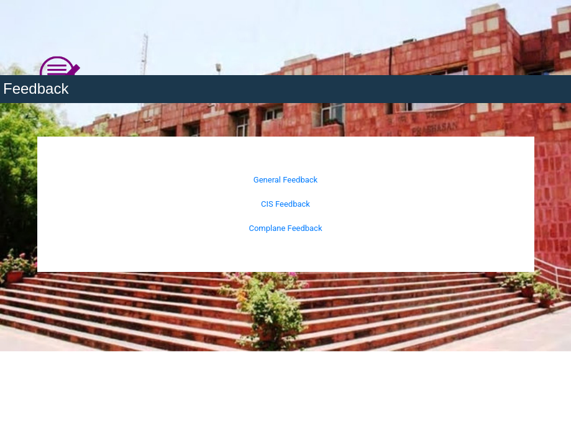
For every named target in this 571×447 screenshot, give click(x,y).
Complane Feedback (285, 228)
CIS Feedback (285, 204)
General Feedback (285, 179)
